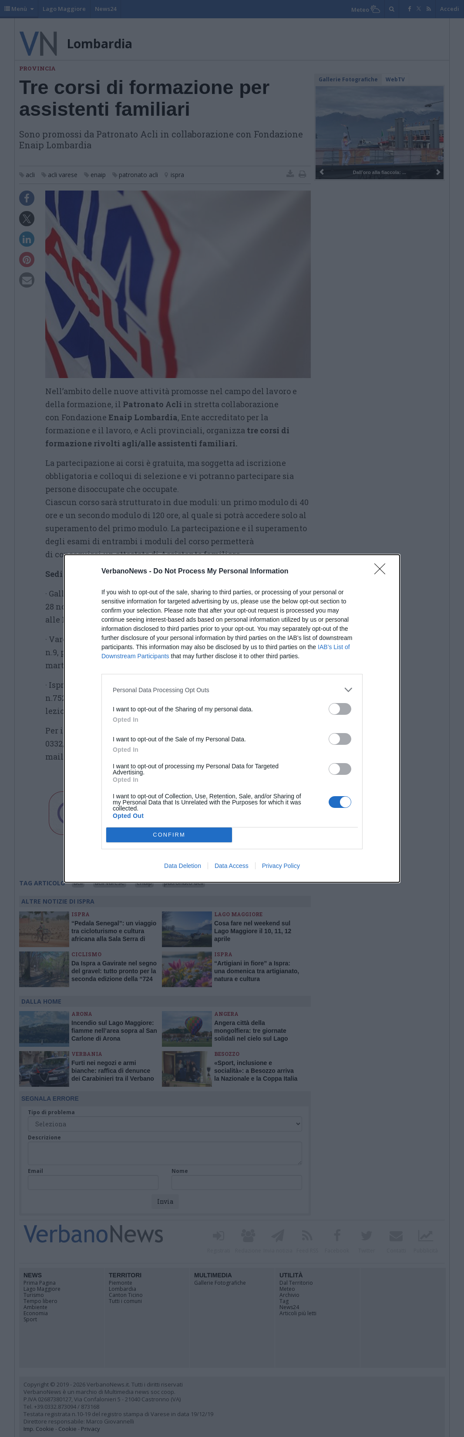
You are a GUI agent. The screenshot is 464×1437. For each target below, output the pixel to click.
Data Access (232, 865)
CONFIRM (169, 835)
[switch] (340, 709)
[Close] (382, 571)
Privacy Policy (281, 865)
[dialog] (232, 718)
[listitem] (232, 689)
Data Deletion (182, 865)
